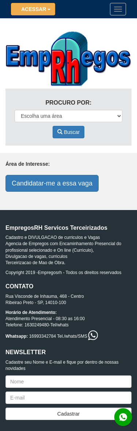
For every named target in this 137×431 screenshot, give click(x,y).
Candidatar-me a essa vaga (52, 183)
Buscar (68, 132)
